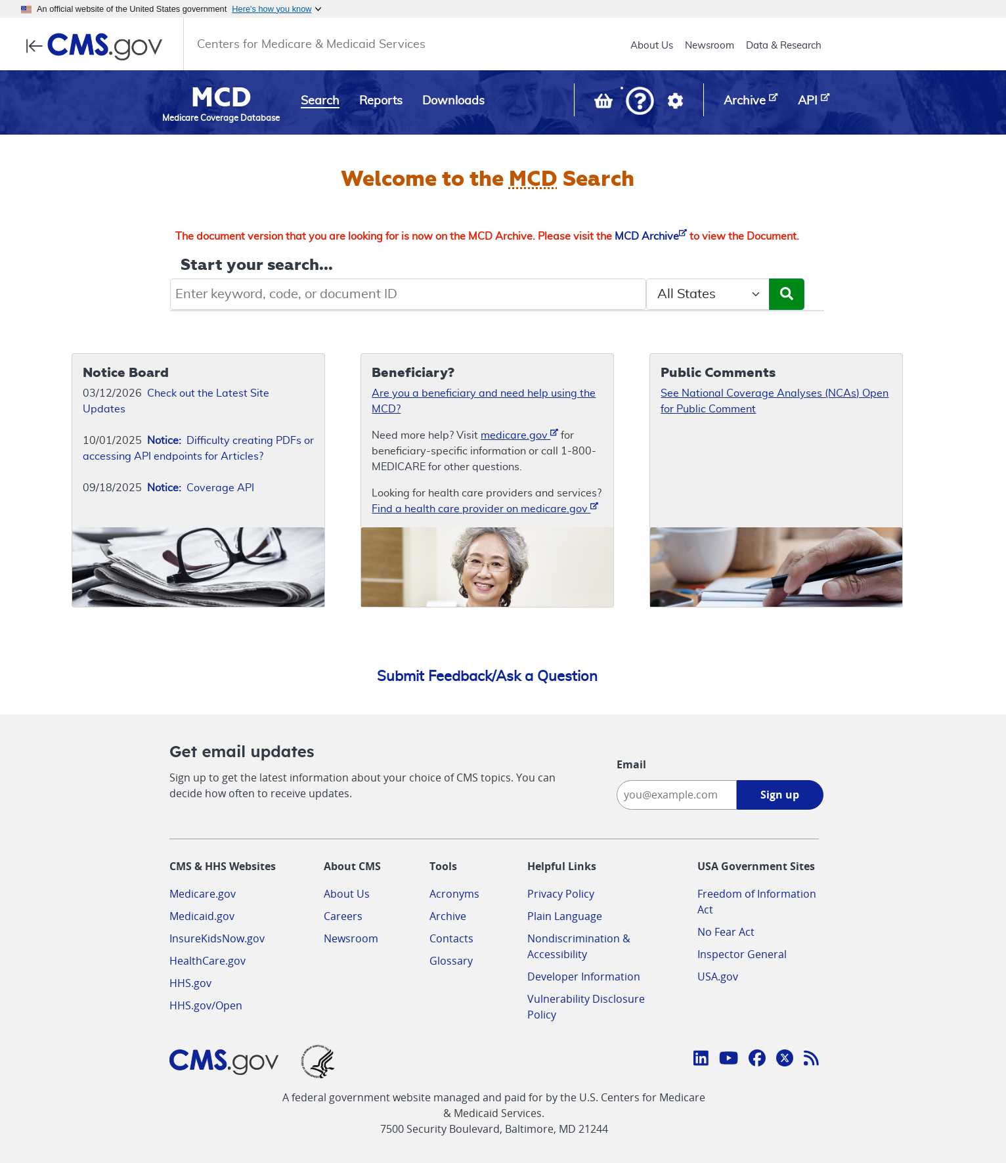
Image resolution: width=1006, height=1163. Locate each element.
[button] (640, 102)
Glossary (451, 961)
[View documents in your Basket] (604, 104)
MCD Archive (651, 236)
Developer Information (583, 976)
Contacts (451, 938)
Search (320, 101)
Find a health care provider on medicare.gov (485, 508)
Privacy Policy (560, 894)
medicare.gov (519, 434)
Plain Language (564, 916)
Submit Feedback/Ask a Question (487, 676)
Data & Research (783, 46)
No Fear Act (725, 932)
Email (631, 764)
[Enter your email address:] (677, 795)
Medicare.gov (202, 894)
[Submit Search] (786, 294)
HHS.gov (190, 983)
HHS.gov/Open (205, 1005)
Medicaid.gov (201, 916)
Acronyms (454, 894)
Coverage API (200, 488)
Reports (381, 101)
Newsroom (709, 46)
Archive (447, 916)
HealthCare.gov (207, 961)
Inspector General (742, 954)
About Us (651, 46)
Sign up (779, 794)
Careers (343, 916)
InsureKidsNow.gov (217, 938)
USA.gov (717, 976)
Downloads (453, 101)
